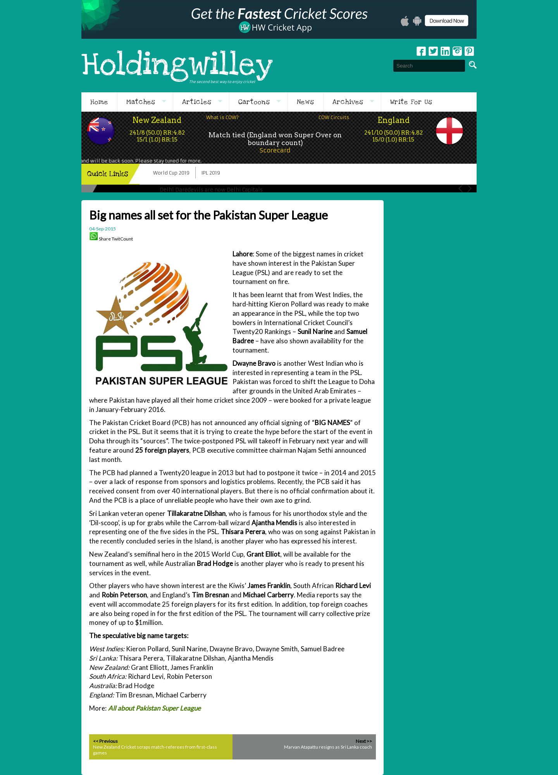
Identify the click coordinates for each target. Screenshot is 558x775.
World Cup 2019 (171, 173)
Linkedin (445, 51)
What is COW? (222, 117)
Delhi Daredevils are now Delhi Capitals (211, 190)
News (305, 102)
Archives (347, 102)
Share (105, 239)
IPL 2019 (211, 173)
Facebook (421, 51)
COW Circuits (334, 117)
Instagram (457, 51)
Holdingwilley (177, 66)
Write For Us (411, 102)
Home (99, 102)
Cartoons (254, 102)
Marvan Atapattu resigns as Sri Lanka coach (328, 747)
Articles (197, 102)
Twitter (433, 51)
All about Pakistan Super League (154, 708)
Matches (140, 102)
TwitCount (122, 239)
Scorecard (275, 150)
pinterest (469, 51)
